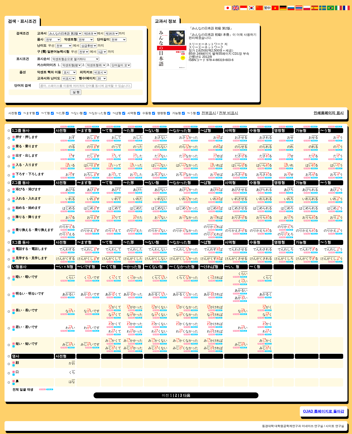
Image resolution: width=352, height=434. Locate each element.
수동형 (148, 113)
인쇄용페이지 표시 (328, 113)
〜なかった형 (99, 113)
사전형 (14, 113)
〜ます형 (31, 113)
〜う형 (193, 113)
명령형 (163, 113)
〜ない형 (79, 113)
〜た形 (62, 113)
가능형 (178, 113)
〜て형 (47, 113)
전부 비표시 (228, 113)
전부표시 (209, 113)
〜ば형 (119, 113)
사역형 (133, 113)
